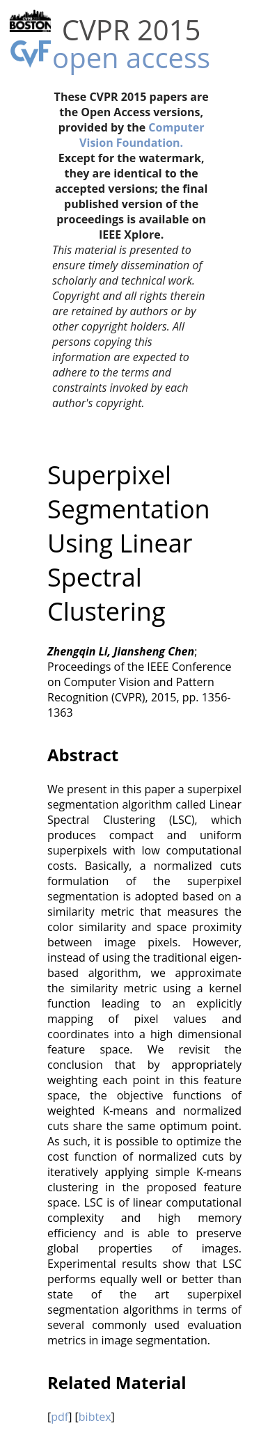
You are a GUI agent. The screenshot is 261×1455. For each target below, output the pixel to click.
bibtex (95, 1416)
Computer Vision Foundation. (141, 135)
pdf (59, 1416)
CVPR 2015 (131, 29)
